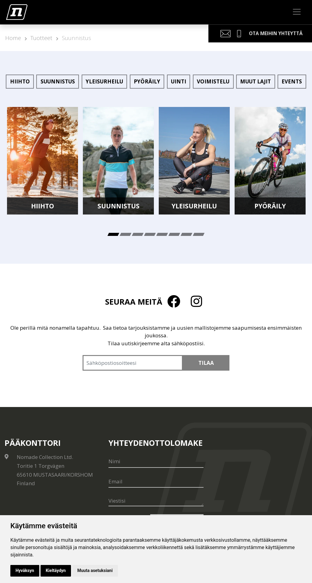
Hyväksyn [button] (25, 570)
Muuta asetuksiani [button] (95, 570)
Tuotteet (41, 38)
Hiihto (20, 81)
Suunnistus (76, 38)
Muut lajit (255, 81)
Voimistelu (213, 81)
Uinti (178, 81)
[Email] (155, 481)
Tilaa (206, 362)
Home (13, 38)
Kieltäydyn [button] (56, 570)
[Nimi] (155, 461)
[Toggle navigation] (297, 12)
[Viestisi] (155, 501)
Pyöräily (147, 81)
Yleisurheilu (104, 81)
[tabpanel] (42, 161)
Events (292, 81)
